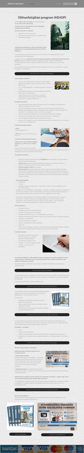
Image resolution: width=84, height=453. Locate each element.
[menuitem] (31, 3)
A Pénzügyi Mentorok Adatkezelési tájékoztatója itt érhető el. (13, 448)
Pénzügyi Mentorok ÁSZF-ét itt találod (10, 447)
